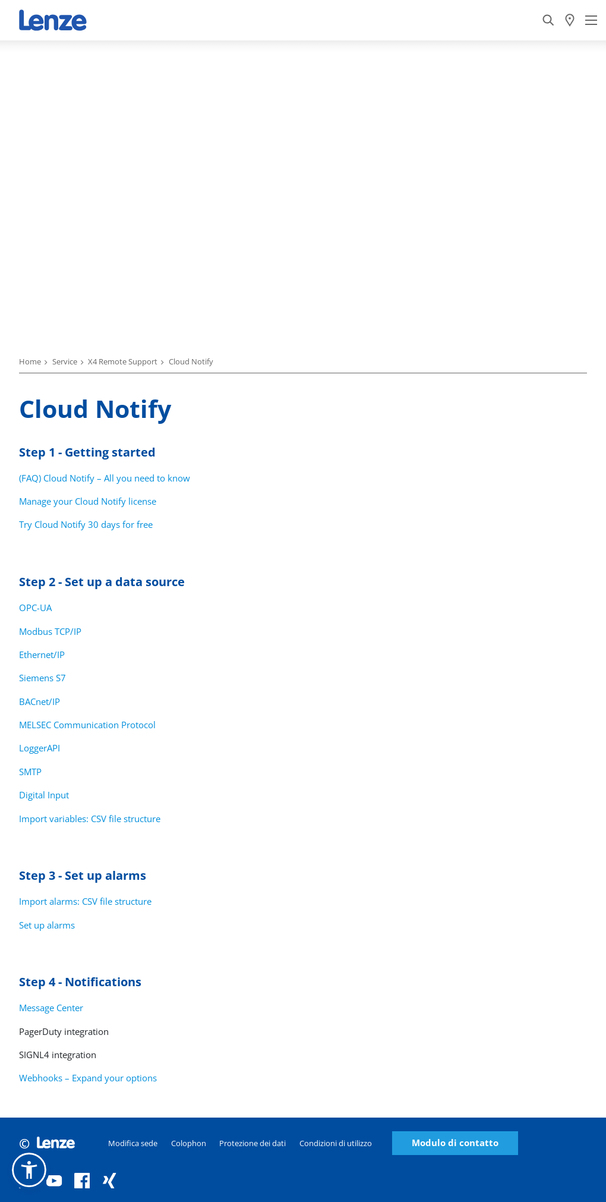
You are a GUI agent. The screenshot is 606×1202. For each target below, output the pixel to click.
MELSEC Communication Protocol (87, 725)
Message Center (51, 1008)
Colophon (188, 1143)
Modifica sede (132, 1143)
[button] (29, 1170)
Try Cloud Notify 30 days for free (86, 524)
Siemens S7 (42, 678)
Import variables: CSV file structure (89, 819)
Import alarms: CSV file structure (85, 901)
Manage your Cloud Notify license (87, 501)
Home (30, 361)
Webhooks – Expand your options (88, 1078)
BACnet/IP (39, 701)
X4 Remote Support (122, 361)
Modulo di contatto (455, 1142)
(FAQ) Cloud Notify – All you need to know (104, 478)
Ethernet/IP (42, 654)
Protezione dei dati (252, 1143)
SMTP (30, 772)
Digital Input (44, 795)
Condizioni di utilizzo (335, 1143)
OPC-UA (35, 607)
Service (64, 361)
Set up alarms (47, 925)
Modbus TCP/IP (50, 631)
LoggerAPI (39, 748)
